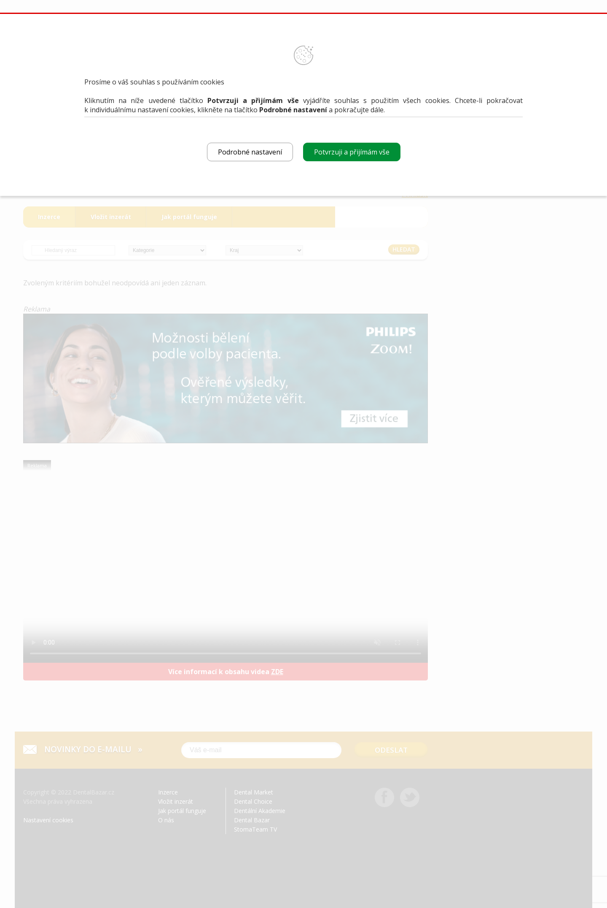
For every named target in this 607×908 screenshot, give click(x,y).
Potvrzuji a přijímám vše (351, 152)
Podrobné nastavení (250, 152)
